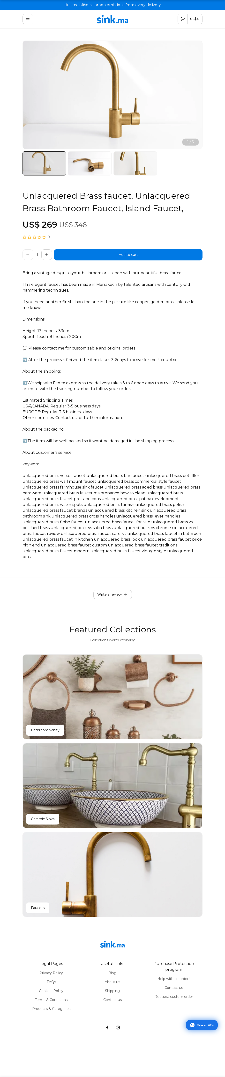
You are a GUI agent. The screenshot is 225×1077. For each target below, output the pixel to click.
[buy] (128, 254)
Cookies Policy (51, 991)
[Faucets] (112, 874)
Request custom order (174, 996)
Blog (112, 973)
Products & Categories (51, 1009)
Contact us (112, 1000)
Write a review (112, 594)
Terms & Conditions (51, 1000)
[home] (112, 19)
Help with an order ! (173, 979)
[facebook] (107, 1027)
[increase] (46, 254)
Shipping (112, 991)
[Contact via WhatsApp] (202, 1025)
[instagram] (118, 1027)
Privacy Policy (51, 973)
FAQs (51, 982)
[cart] (190, 19)
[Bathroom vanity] (112, 696)
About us (112, 982)
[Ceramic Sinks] (112, 785)
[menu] (27, 19)
